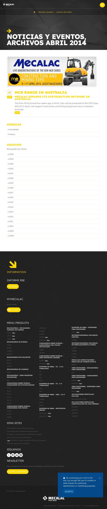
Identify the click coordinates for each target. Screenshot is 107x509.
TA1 (40, 371)
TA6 (40, 388)
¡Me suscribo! (18, 471)
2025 (11, 154)
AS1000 (42, 331)
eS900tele (44, 340)
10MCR (9, 366)
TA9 (40, 391)
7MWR (9, 345)
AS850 (9, 417)
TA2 (40, 374)
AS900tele (42, 328)
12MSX (11, 333)
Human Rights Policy (92, 506)
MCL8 (9, 403)
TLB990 (74, 357)
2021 (11, 173)
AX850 (41, 350)
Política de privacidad (66, 506)
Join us (78, 506)
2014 (11, 207)
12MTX (11, 336)
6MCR (9, 360)
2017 (11, 192)
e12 (8, 380)
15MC (9, 372)
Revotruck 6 (45, 413)
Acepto (69, 491)
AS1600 (41, 334)
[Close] (100, 477)
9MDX (41, 405)
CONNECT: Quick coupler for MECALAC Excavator (26, 441)
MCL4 (9, 391)
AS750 (9, 414)
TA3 (40, 377)
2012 (11, 216)
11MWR (9, 351)
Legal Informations (50, 506)
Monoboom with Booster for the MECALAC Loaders (24, 434)
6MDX (41, 402)
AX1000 (42, 353)
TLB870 (74, 348)
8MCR (9, 363)
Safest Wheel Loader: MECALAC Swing (20, 428)
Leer (17, 113)
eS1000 (43, 337)
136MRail (75, 410)
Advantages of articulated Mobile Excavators (22, 431)
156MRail (75, 413)
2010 (11, 226)
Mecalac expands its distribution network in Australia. (52, 98)
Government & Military (79, 399)
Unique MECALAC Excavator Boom (19, 437)
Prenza (12, 134)
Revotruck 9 (45, 416)
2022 (11, 168)
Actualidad (14, 129)
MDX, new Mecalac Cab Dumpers (18, 443)
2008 (11, 236)
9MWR (9, 348)
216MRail (75, 416)
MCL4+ (9, 394)
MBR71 (74, 365)
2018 (11, 188)
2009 (11, 231)
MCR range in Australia (41, 92)
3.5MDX (41, 399)
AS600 (9, 411)
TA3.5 (41, 380)
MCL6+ (9, 400)
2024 (11, 159)
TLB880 (74, 351)
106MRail (75, 407)
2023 (11, 164)
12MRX (11, 339)
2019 (11, 183)
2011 (11, 221)
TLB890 (74, 354)
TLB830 (74, 340)
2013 (11, 212)
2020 (11, 178)
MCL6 (9, 397)
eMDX (76, 332)
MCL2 (9, 388)
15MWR (9, 354)
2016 (11, 197)
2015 (11, 202)
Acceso (13, 286)
